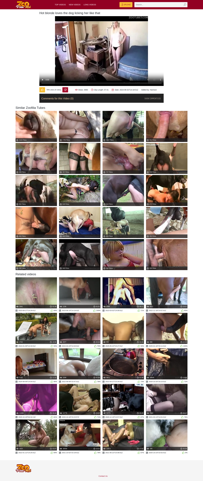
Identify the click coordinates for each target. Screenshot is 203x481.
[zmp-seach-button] (184, 4)
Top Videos (60, 5)
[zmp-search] (160, 4)
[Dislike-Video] (65, 89)
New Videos (74, 5)
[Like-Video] (42, 89)
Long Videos (90, 5)
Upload (125, 4)
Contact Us (103, 476)
